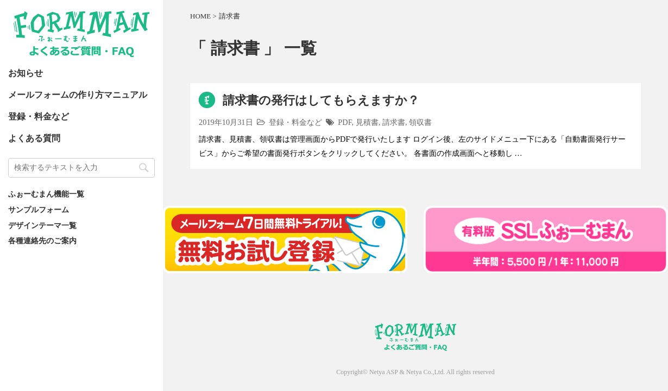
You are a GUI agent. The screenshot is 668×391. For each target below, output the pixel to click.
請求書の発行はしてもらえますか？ (321, 100)
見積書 (367, 122)
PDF (344, 122)
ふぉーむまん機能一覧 (46, 194)
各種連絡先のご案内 (42, 240)
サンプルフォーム (38, 209)
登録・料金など (38, 116)
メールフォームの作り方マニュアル (77, 94)
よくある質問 (34, 138)
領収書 (420, 122)
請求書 (393, 122)
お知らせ (25, 73)
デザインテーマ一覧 (42, 225)
